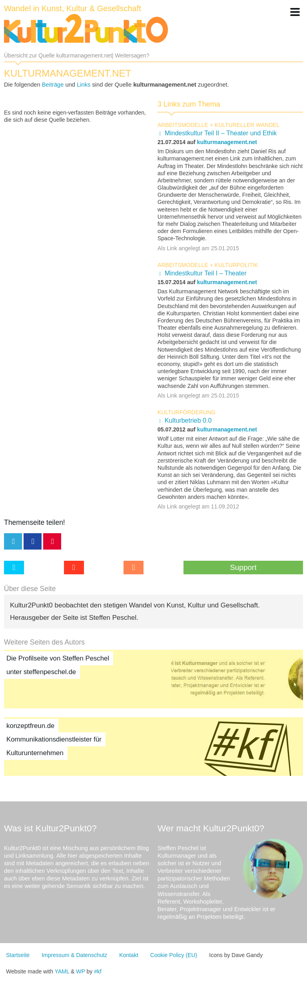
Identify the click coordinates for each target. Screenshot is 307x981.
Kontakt (128, 955)
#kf (98, 971)
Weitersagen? (132, 55)
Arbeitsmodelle (182, 125)
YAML (62, 971)
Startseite (18, 955)
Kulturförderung (186, 412)
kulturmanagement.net (227, 142)
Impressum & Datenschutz (74, 955)
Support (243, 567)
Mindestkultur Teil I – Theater (206, 273)
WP (80, 971)
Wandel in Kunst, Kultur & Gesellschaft (72, 8)
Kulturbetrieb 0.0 (188, 420)
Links (83, 84)
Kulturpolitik (236, 265)
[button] (295, 12)
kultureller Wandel (247, 125)
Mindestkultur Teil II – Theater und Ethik (221, 133)
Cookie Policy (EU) (173, 955)
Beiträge (53, 84)
